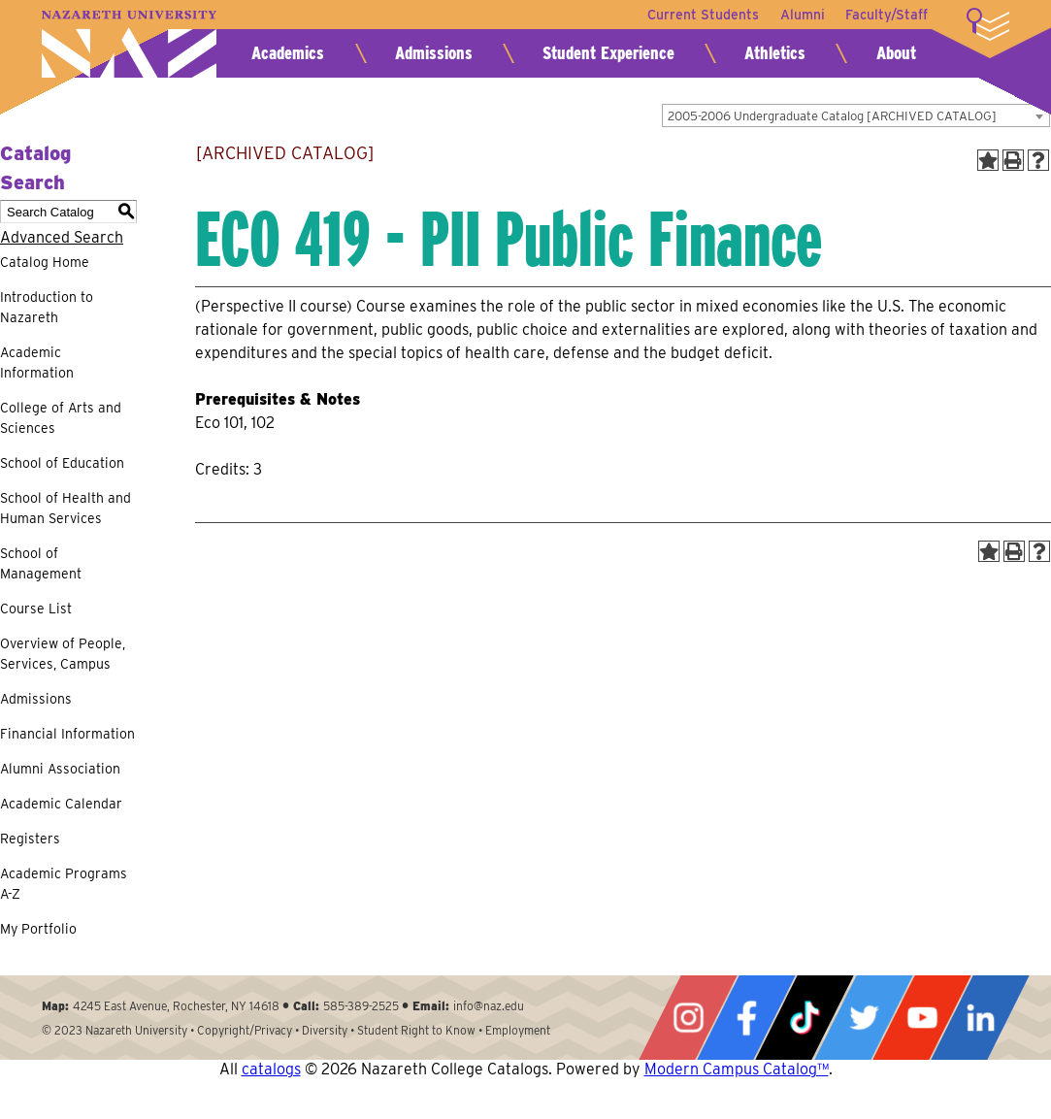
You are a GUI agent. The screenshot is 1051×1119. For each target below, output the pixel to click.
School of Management (41, 563)
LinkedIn (980, 1017)
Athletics (774, 53)
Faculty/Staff (886, 14)
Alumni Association (60, 768)
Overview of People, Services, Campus (62, 654)
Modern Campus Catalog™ (736, 1069)
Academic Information (37, 362)
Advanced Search (61, 237)
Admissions (434, 53)
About (896, 53)
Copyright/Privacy (244, 1030)
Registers (30, 838)
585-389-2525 (361, 1006)
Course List (36, 608)
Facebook (746, 1017)
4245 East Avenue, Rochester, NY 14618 (176, 1006)
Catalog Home (44, 262)
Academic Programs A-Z (63, 884)
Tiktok (804, 1017)
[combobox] (856, 115)
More (988, 24)
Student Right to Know (416, 1030)
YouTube (921, 1017)
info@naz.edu (488, 1006)
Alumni (799, 14)
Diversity (324, 1030)
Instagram (688, 1017)
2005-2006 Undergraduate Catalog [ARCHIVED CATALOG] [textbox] (832, 116)
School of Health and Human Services (65, 508)
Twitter (863, 1017)
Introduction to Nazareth (46, 307)
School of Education (62, 463)
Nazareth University (129, 44)
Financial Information (67, 733)
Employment (517, 1030)
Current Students (698, 14)
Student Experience (608, 53)
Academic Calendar (61, 803)
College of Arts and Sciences (60, 418)
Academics (287, 53)
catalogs (271, 1069)
